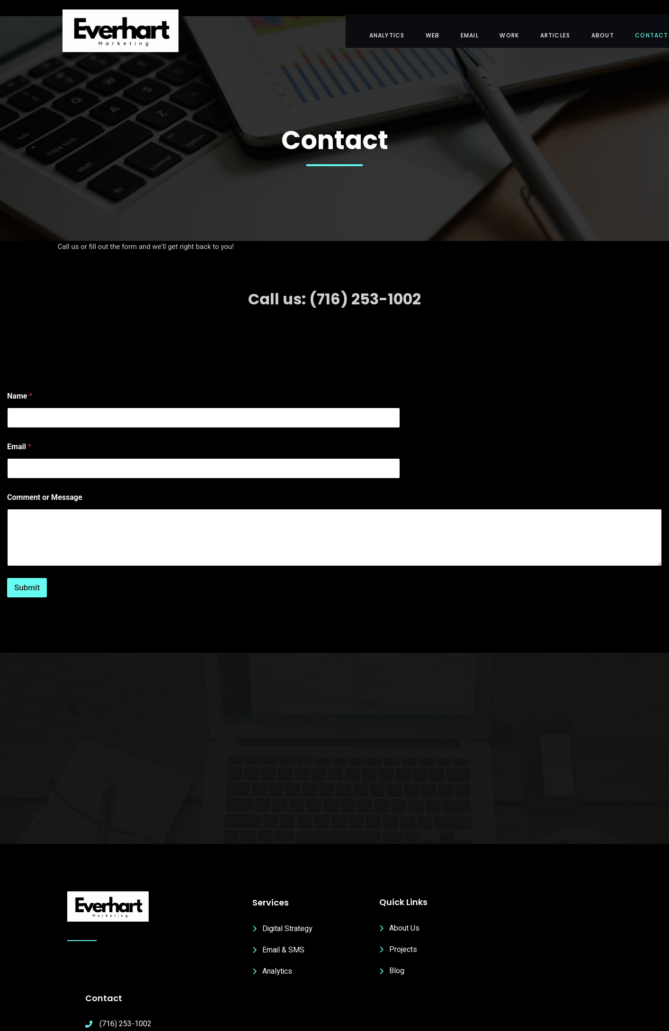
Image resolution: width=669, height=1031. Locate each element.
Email (19, 424)
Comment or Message (44, 475)
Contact (629, 29)
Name (19, 374)
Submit (27, 565)
